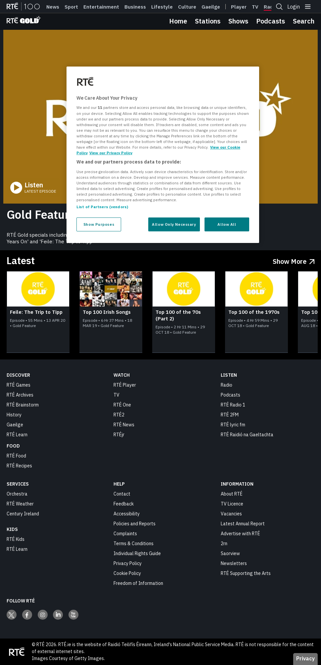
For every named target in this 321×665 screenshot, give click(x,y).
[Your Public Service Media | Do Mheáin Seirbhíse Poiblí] (16, 652)
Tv (255, 7)
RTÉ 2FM (230, 415)
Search (303, 21)
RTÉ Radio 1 (233, 405)
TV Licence (232, 504)
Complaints (125, 534)
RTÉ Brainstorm (23, 405)
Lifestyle (162, 7)
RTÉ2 (119, 415)
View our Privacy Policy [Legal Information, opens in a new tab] (110, 152)
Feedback (124, 504)
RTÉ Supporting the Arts (246, 573)
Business (135, 7)
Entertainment (101, 7)
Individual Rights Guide (137, 553)
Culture (187, 7)
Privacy (305, 658)
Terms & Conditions (134, 543)
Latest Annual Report (243, 524)
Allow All (226, 224)
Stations (207, 21)
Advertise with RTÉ (240, 534)
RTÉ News (124, 425)
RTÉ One (122, 405)
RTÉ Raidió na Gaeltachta (247, 435)
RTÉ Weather (20, 504)
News (52, 7)
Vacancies (231, 514)
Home (178, 21)
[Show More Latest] (294, 260)
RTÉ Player (125, 385)
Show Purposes (98, 224)
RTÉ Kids (15, 539)
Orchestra (17, 494)
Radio (270, 7)
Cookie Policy (127, 573)
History (14, 415)
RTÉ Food (16, 456)
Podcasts (270, 21)
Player (239, 7)
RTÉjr (119, 435)
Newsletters (234, 563)
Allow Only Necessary (174, 224)
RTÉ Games (18, 385)
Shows (238, 21)
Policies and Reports (135, 524)
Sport (71, 7)
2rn (224, 543)
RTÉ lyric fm (233, 425)
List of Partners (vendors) (102, 206)
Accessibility (127, 514)
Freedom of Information (138, 583)
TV (116, 395)
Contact (122, 494)
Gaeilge (211, 7)
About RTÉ (232, 494)
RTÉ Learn (17, 435)
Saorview (230, 553)
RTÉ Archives (20, 395)
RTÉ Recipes (19, 466)
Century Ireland (23, 514)
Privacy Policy (128, 563)
